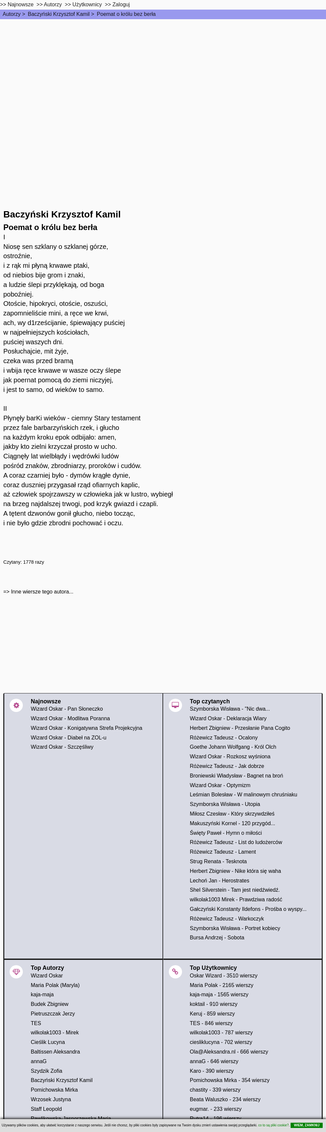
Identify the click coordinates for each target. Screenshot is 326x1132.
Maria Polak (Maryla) (55, 985)
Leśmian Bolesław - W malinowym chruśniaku (244, 794)
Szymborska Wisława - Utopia (225, 804)
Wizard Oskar (47, 975)
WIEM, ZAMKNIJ (306, 1125)
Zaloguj (121, 4)
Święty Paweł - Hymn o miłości (226, 833)
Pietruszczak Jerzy (53, 1013)
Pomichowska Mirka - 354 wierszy (230, 1080)
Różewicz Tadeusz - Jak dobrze (227, 766)
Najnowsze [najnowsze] (20, 4)
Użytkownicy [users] (87, 4)
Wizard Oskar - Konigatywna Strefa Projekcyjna (86, 728)
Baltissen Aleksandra (55, 1052)
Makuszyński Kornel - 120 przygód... (232, 823)
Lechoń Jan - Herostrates (220, 880)
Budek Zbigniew (50, 1004)
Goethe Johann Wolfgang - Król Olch (233, 747)
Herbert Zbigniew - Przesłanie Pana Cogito (240, 728)
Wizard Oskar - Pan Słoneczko (67, 709)
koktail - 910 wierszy (214, 1004)
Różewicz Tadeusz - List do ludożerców (236, 842)
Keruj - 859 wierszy (212, 1013)
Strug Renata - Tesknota (218, 861)
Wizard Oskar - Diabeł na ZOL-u (69, 737)
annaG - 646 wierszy (214, 1061)
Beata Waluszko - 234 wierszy (225, 1099)
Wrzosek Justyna (51, 1099)
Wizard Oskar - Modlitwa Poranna (70, 718)
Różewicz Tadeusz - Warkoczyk (227, 918)
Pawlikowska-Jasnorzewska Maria (71, 1118)
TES (36, 1023)
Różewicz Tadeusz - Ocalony (224, 737)
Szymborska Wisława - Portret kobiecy (235, 928)
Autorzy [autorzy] (53, 4)
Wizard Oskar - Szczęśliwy (62, 747)
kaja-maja (42, 994)
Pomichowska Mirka (54, 1090)
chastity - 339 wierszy (215, 1090)
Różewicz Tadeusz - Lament (223, 852)
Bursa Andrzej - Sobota (217, 937)
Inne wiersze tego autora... (42, 591)
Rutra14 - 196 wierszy (216, 1118)
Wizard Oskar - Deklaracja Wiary (228, 718)
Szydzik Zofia (46, 1071)
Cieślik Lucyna (48, 1042)
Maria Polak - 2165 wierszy (222, 985)
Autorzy (12, 14)
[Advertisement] (163, 69)
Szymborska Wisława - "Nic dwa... (230, 709)
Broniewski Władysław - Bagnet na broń (236, 775)
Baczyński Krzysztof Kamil (59, 14)
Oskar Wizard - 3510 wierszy (224, 975)
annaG (39, 1061)
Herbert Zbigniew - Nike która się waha (235, 871)
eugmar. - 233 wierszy (216, 1109)
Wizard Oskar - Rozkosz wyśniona (230, 756)
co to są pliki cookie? (273, 1125)
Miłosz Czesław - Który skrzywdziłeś (232, 814)
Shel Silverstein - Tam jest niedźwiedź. (235, 890)
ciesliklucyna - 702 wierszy (221, 1042)
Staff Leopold (46, 1109)
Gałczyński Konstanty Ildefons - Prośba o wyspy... (248, 909)
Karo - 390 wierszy (212, 1071)
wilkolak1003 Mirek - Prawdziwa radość (236, 899)
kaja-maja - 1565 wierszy (219, 994)
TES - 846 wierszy (211, 1023)
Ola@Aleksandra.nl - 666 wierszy (229, 1052)
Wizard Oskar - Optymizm (220, 785)
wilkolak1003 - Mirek (55, 1032)
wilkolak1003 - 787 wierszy (221, 1032)
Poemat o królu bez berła (126, 14)
